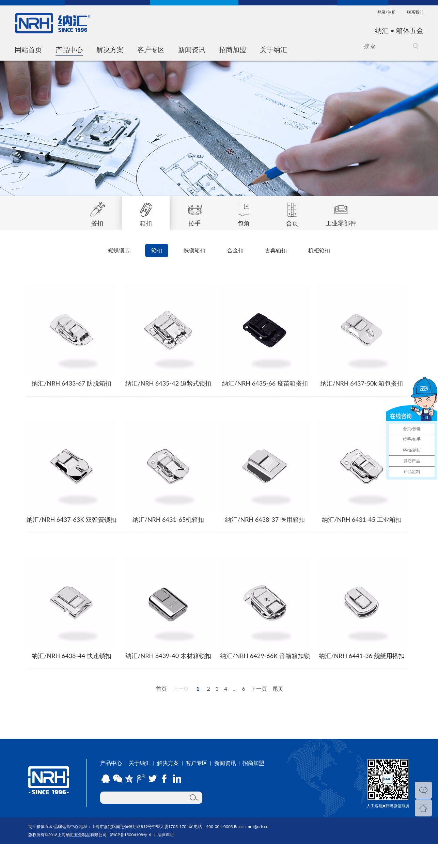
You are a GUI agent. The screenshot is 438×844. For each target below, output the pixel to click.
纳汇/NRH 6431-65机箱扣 (168, 519)
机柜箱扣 (319, 250)
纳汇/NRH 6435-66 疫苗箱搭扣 (265, 383)
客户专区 (151, 49)
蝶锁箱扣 (194, 250)
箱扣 (146, 211)
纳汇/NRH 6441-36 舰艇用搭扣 (361, 655)
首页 (161, 688)
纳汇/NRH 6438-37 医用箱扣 (264, 519)
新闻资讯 (191, 49)
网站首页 (28, 49)
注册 (392, 12)
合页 (292, 211)
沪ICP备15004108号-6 (130, 834)
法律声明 (165, 834)
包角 (243, 211)
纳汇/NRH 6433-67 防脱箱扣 (71, 383)
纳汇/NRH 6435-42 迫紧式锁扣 (168, 383)
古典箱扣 (276, 250)
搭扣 (97, 211)
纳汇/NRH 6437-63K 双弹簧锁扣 (71, 519)
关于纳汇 (273, 49)
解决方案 (110, 49)
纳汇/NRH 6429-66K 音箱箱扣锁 (265, 655)
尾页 (277, 688)
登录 (381, 12)
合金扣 (235, 250)
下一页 (259, 688)
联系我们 (415, 12)
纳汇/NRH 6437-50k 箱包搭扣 (361, 383)
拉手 (194, 211)
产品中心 (69, 49)
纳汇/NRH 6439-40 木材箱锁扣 (168, 655)
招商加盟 (232, 49)
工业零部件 (341, 211)
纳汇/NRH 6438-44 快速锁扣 (71, 655)
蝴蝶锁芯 (119, 250)
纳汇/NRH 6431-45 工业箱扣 (361, 519)
